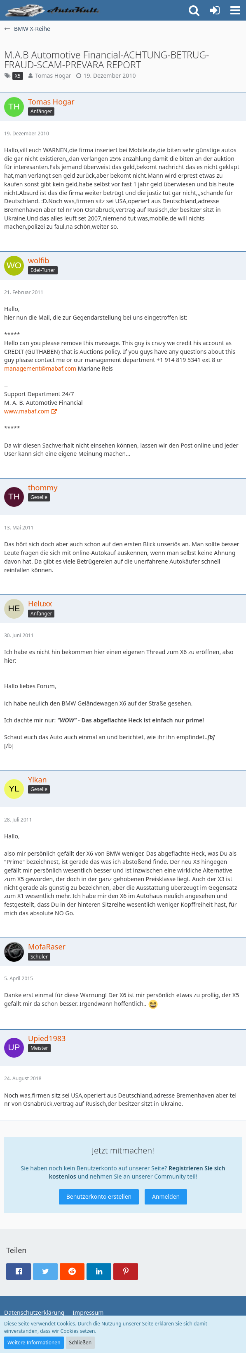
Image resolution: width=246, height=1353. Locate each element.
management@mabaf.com (40, 368)
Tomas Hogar (53, 75)
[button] (235, 10)
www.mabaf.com (26, 411)
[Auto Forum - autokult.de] (53, 10)
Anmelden (166, 1196)
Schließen (80, 1342)
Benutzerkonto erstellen (98, 1196)
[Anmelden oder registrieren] (214, 10)
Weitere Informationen (34, 1342)
